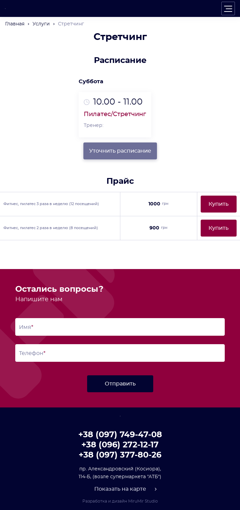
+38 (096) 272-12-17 (120, 445)
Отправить (120, 383)
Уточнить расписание (120, 151)
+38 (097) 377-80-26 (120, 455)
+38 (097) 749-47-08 (120, 435)
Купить (218, 204)
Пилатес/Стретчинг (115, 114)
